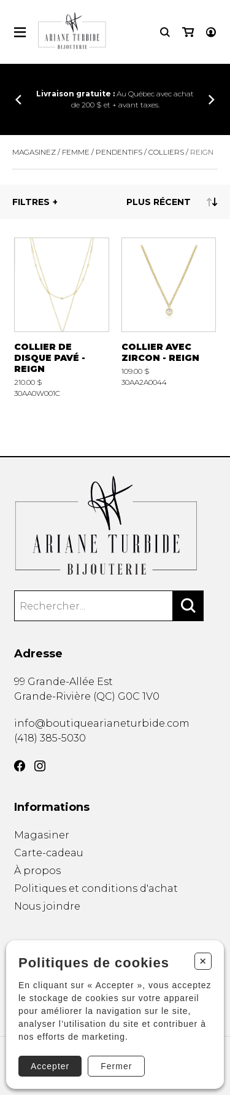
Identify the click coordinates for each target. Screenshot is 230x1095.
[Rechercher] (188, 606)
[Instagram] (39, 768)
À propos (37, 872)
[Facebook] (19, 768)
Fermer (116, 1066)
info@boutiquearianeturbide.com (102, 723)
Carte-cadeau (48, 854)
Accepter (50, 1066)
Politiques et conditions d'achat (96, 892)
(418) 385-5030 (50, 739)
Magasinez (34, 152)
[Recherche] (165, 32)
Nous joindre (47, 912)
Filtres (31, 201)
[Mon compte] (211, 32)
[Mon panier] (188, 32)
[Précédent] (18, 100)
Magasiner (41, 836)
